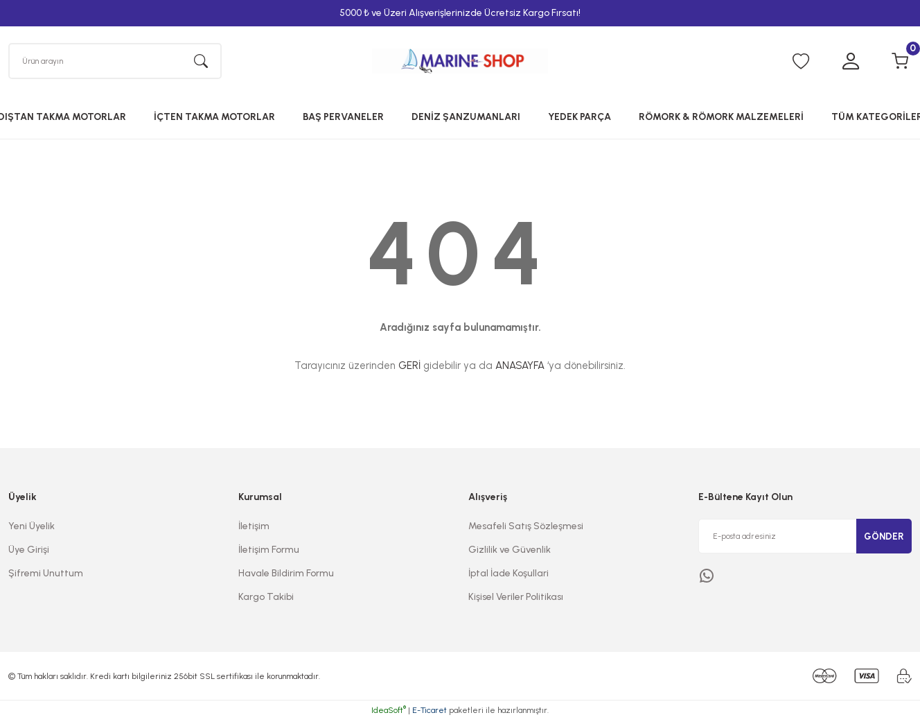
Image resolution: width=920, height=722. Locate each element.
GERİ (409, 367)
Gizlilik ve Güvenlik (509, 552)
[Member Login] (851, 62)
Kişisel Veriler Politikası (515, 599)
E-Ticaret (429, 712)
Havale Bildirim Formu (286, 575)
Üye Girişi (28, 552)
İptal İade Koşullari (508, 575)
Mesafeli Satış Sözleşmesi (525, 528)
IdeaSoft (388, 712)
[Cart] (901, 62)
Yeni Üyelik (31, 528)
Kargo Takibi (266, 599)
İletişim (253, 528)
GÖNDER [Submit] (884, 538)
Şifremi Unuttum (45, 575)
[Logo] (460, 62)
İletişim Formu (268, 552)
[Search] (115, 62)
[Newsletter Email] (805, 538)
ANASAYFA (520, 367)
